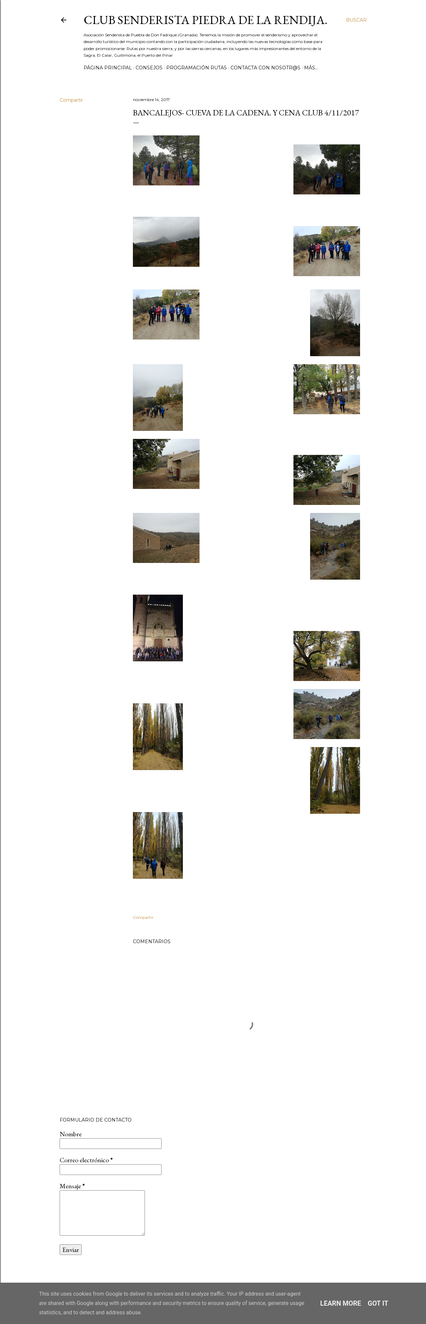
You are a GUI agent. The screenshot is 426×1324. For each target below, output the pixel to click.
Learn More (340, 1303)
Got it (378, 1303)
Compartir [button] (71, 100)
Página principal (108, 68)
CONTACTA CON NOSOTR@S (265, 68)
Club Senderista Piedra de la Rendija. (205, 20)
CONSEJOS (149, 68)
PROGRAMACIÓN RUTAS (196, 68)
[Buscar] (356, 20)
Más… (311, 68)
